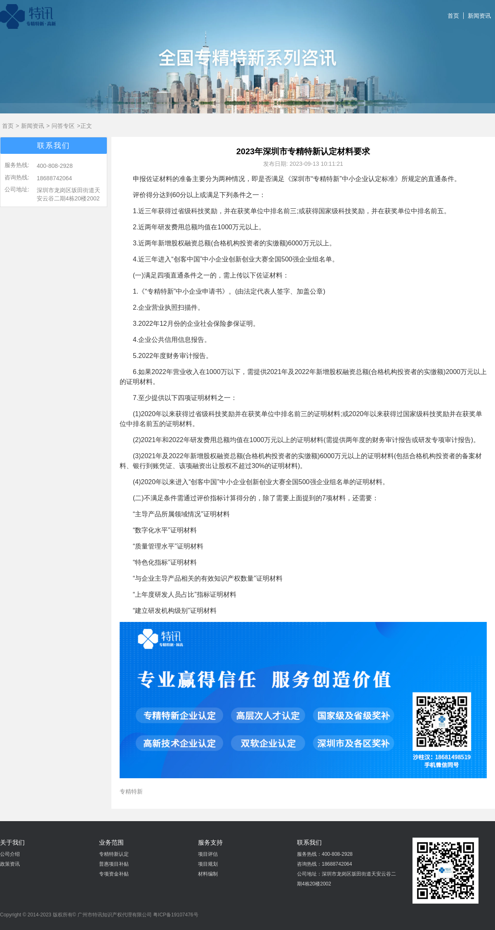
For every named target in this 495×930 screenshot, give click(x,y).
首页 (453, 15)
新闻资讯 (479, 15)
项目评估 (208, 854)
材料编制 (208, 874)
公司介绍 (10, 854)
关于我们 (12, 842)
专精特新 (131, 791)
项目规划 (208, 864)
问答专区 (63, 125)
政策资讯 (10, 864)
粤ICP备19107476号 (175, 915)
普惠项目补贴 (114, 864)
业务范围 (111, 842)
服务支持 (210, 842)
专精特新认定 (114, 854)
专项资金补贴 (114, 874)
